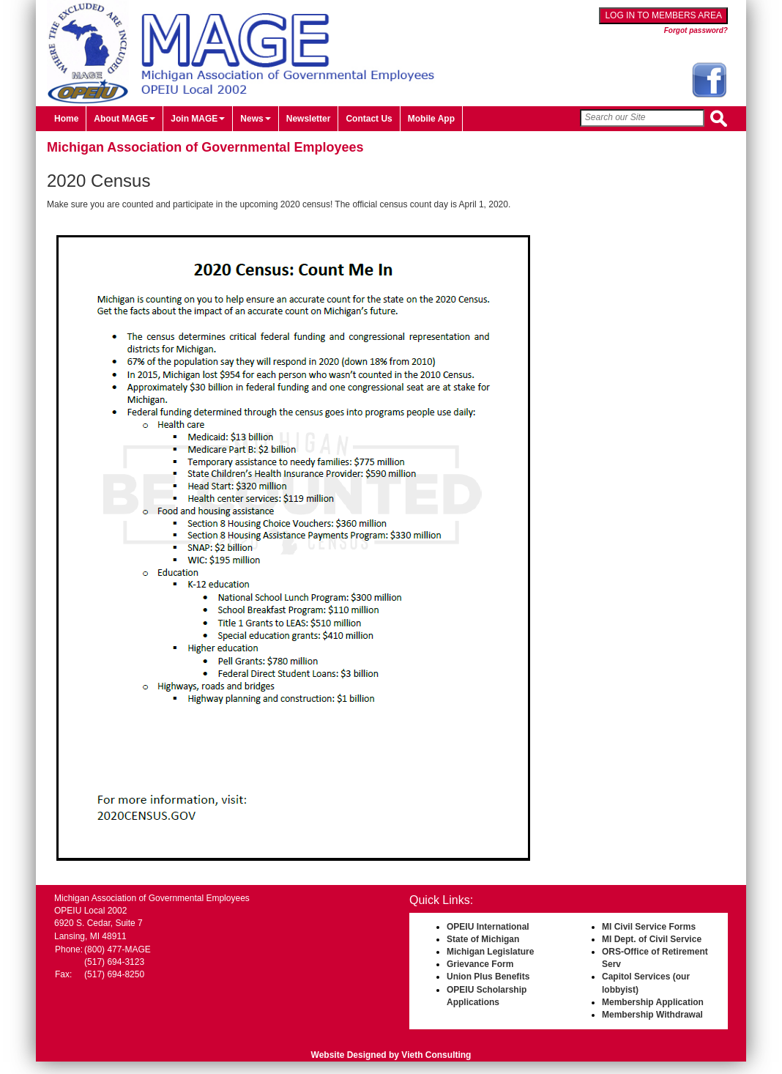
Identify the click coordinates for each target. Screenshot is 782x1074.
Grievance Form (480, 964)
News (255, 119)
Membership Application (653, 1002)
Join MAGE (198, 119)
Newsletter (308, 119)
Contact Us (369, 119)
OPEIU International (488, 927)
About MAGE (124, 119)
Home (66, 119)
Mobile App (431, 119)
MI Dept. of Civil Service (651, 939)
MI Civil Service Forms (649, 927)
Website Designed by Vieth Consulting (391, 1055)
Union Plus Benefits (488, 976)
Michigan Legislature (490, 952)
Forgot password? (696, 30)
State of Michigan (483, 939)
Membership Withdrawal (652, 1015)
